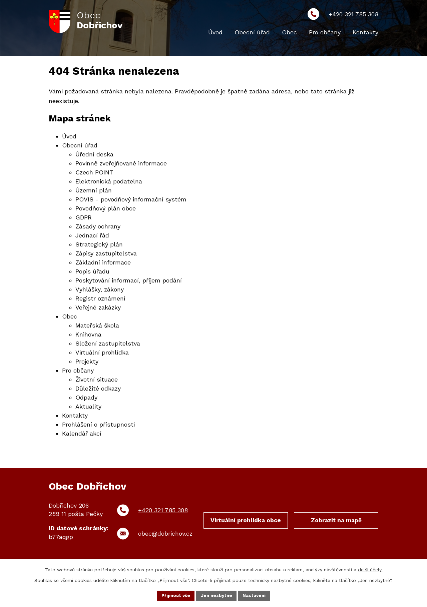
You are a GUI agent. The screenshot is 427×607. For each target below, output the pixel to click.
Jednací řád (92, 236)
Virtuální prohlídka (102, 353)
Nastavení (256, 595)
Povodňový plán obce (105, 209)
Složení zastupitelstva (107, 344)
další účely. (370, 569)
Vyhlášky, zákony (99, 290)
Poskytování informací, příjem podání (128, 281)
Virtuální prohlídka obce (246, 527)
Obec (69, 317)
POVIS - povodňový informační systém (130, 200)
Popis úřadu (92, 272)
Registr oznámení (100, 299)
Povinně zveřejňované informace (121, 164)
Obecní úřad (79, 146)
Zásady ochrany (97, 227)
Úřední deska (94, 155)
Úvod (69, 137)
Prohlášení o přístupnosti (98, 425)
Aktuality (88, 407)
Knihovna (88, 335)
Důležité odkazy (98, 389)
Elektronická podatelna (108, 182)
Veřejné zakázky (98, 308)
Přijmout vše (174, 595)
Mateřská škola (97, 326)
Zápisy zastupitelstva (106, 254)
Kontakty (75, 416)
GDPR (83, 218)
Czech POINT (94, 173)
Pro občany (78, 371)
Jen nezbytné (216, 595)
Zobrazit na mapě (336, 522)
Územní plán (93, 191)
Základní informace (103, 263)
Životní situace (96, 380)
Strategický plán (99, 245)
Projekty (86, 362)
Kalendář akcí (81, 434)
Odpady (86, 398)
